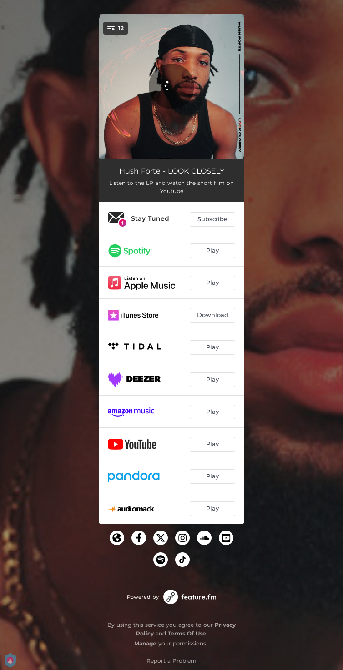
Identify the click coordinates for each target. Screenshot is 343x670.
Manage (145, 643)
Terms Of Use (187, 633)
